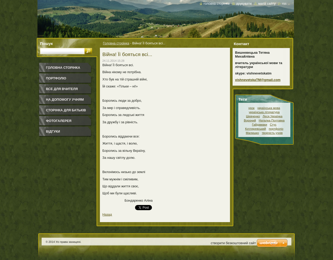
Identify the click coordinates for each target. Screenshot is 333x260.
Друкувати (243, 3)
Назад (107, 214)
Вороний (250, 120)
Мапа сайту (267, 3)
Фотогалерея (59, 121)
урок (251, 108)
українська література (264, 112)
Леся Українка (273, 116)
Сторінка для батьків (66, 110)
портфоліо (276, 128)
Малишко (252, 132)
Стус (273, 124)
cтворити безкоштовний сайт (233, 243)
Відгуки (53, 131)
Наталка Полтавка (272, 120)
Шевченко (253, 116)
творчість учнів (272, 132)
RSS (284, 3)
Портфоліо (56, 78)
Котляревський (255, 128)
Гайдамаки (259, 124)
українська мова (268, 108)
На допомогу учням (65, 99)
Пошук (46, 43)
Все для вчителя (62, 89)
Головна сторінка (116, 43)
